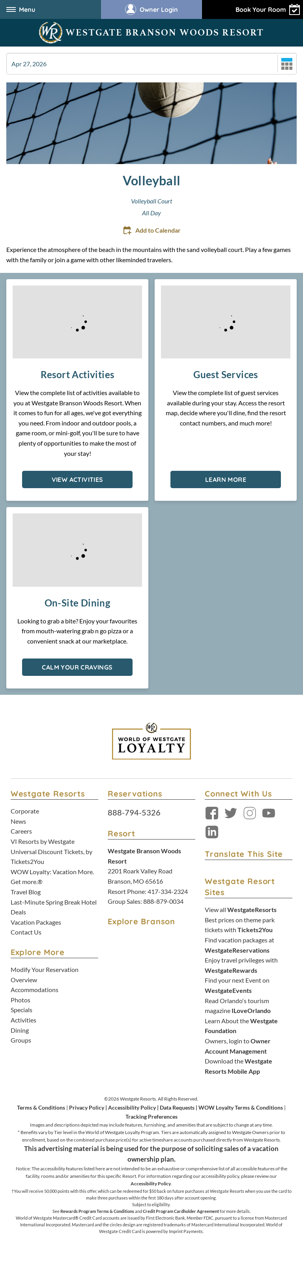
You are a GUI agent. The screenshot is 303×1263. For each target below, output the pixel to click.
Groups (21, 1040)
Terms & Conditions (41, 1107)
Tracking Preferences (151, 1116)
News (18, 821)
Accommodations (34, 989)
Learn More (225, 479)
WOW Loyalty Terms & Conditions (240, 1107)
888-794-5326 (134, 812)
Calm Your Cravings (77, 667)
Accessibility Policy (132, 1107)
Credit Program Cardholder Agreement (181, 1211)
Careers (21, 831)
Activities (23, 1020)
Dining (20, 1030)
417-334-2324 (168, 891)
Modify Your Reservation (45, 969)
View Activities (77, 479)
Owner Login (151, 9)
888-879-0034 (163, 901)
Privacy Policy (86, 1107)
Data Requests (177, 1107)
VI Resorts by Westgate (43, 841)
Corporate (25, 811)
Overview (24, 979)
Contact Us (26, 932)
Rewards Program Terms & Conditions (97, 1211)
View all (241, 909)
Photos (20, 1000)
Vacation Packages (36, 922)
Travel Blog (26, 891)
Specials (21, 1009)
